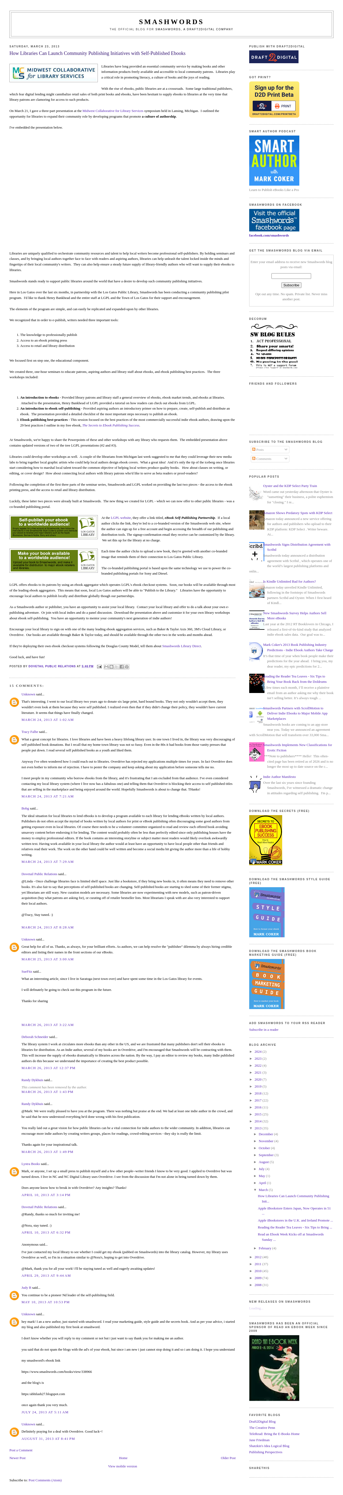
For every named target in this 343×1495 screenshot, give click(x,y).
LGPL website (121, 518)
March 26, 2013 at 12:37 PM (48, 1068)
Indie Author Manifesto (279, 777)
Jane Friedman (259, 1440)
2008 (258, 1285)
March (264, 1190)
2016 (258, 1107)
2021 (258, 1072)
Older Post (228, 1458)
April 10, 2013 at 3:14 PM (45, 1195)
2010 (258, 1271)
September (267, 1155)
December (266, 1134)
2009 (258, 1278)
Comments (261, 459)
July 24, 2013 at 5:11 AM (45, 1412)
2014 (258, 1121)
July (262, 1169)
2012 (258, 1257)
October (265, 1148)
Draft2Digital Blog (262, 1421)
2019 (258, 1086)
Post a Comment (20, 1450)
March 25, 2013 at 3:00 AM (47, 959)
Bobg (25, 808)
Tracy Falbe (29, 732)
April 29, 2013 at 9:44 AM (46, 1275)
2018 (258, 1093)
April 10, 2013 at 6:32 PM (45, 1232)
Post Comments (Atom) (45, 1480)
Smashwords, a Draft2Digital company (194, 29)
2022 (258, 1065)
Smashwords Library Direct (181, 646)
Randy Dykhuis (32, 1080)
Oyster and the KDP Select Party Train (290, 486)
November (266, 1141)
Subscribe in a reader (263, 1030)
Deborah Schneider (34, 1037)
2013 (258, 1128)
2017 (258, 1100)
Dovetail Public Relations (39, 874)
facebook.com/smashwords (269, 235)
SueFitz (26, 971)
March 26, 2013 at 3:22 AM (47, 1025)
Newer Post (17, 1458)
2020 (258, 1079)
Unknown (28, 694)
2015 (258, 1114)
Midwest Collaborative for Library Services (113, 111)
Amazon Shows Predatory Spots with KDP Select (297, 513)
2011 (258, 1264)
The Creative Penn (262, 1428)
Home (123, 1458)
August (264, 1162)
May (262, 1176)
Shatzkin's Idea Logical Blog (269, 1446)
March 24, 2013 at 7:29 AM (47, 862)
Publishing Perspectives (265, 1452)
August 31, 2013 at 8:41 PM (48, 1439)
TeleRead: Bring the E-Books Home (274, 1434)
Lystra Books (30, 1164)
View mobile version (122, 1466)
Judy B (26, 1288)
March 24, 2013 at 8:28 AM (47, 927)
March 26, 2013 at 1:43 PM (47, 1092)
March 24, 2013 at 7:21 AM (47, 796)
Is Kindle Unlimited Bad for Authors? (289, 581)
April (263, 1183)
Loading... (256, 1308)
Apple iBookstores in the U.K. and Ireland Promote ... (295, 1220)
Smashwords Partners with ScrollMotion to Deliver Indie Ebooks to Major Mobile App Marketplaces (295, 713)
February (265, 1248)
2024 (258, 1052)
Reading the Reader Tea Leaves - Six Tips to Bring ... (295, 1227)
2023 (258, 1058)
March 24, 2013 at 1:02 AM (47, 720)
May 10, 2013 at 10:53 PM (45, 1302)
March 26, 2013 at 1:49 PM (47, 1152)
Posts (258, 450)
